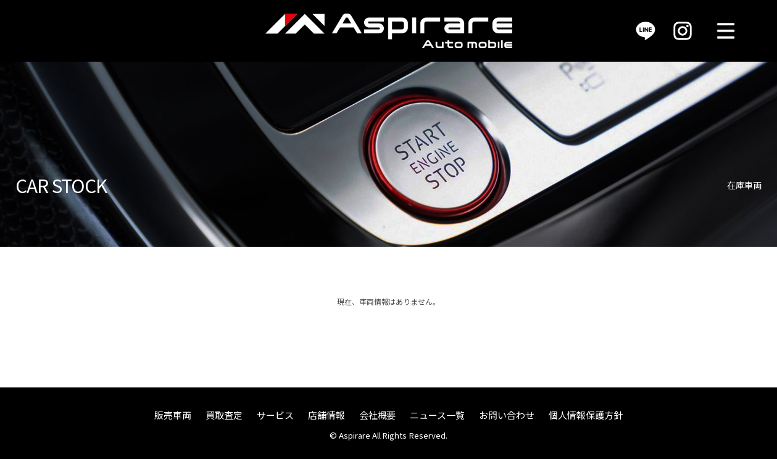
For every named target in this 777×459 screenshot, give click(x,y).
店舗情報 (326, 414)
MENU (725, 30)
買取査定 (224, 414)
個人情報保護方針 (586, 414)
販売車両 (172, 414)
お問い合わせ (506, 414)
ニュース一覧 (437, 414)
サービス (275, 414)
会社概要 (377, 414)
